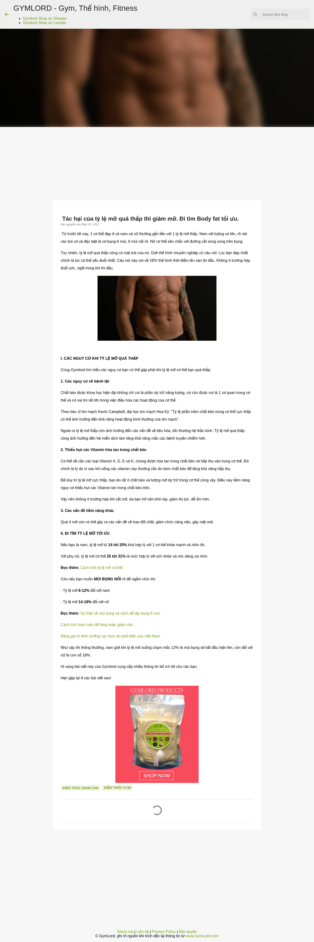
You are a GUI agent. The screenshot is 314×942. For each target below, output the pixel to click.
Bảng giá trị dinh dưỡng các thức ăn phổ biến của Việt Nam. (111, 636)
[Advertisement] (157, 162)
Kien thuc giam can (80, 788)
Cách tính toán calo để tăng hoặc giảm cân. (97, 625)
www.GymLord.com (202, 936)
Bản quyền (188, 932)
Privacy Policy (164, 932)
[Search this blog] (285, 14)
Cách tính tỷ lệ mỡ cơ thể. (101, 568)
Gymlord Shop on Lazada (44, 23)
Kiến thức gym (117, 788)
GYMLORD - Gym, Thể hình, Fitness (75, 8)
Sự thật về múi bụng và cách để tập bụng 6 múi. (120, 613)
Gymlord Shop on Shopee (45, 18)
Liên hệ (143, 932)
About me (125, 932)
